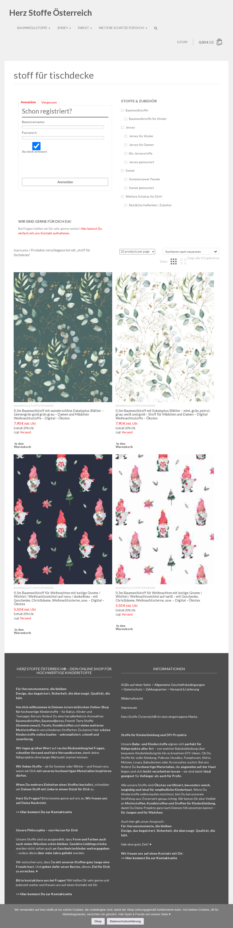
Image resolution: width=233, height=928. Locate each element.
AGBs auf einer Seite (136, 685)
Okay (98, 921)
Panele (46, 725)
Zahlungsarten (156, 689)
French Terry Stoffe (79, 721)
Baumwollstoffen (28, 721)
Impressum (129, 707)
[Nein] (227, 916)
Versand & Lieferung (184, 689)
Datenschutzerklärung (125, 921)
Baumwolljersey (53, 721)
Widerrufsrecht (132, 698)
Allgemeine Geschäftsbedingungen (179, 685)
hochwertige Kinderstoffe (39, 711)
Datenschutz (133, 689)
